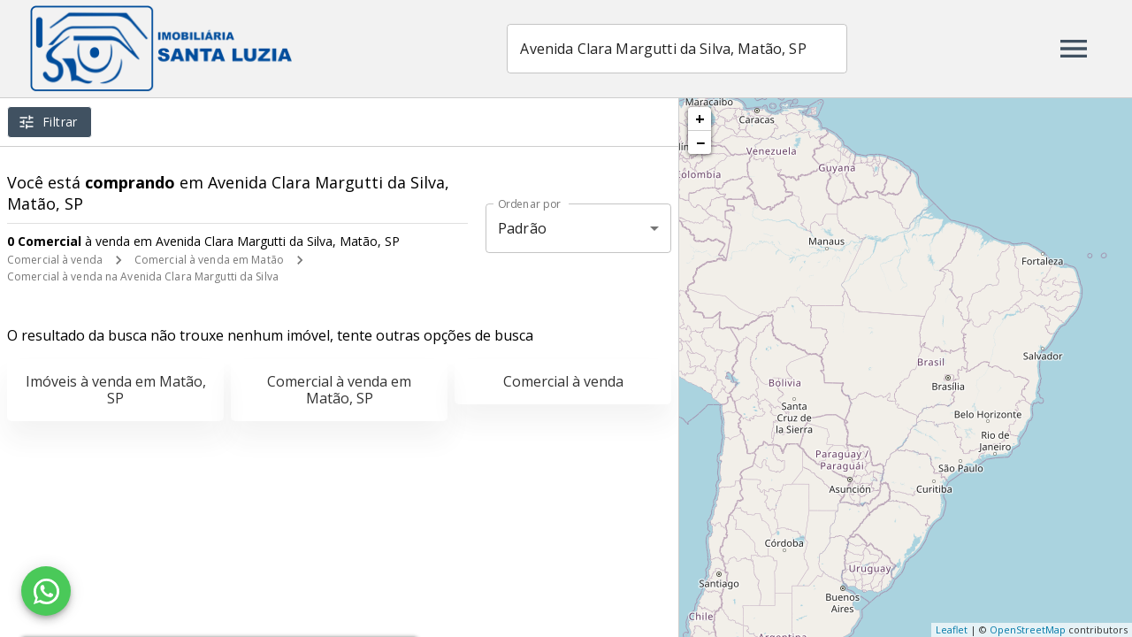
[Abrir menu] (1073, 48)
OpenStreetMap (1028, 629)
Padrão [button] (522, 228)
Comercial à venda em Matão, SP (339, 390)
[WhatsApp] (46, 591)
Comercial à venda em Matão (209, 259)
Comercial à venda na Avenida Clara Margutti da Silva (143, 276)
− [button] (700, 142)
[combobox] (679, 48)
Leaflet (952, 629)
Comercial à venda (55, 259)
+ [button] (700, 118)
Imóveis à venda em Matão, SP (116, 390)
